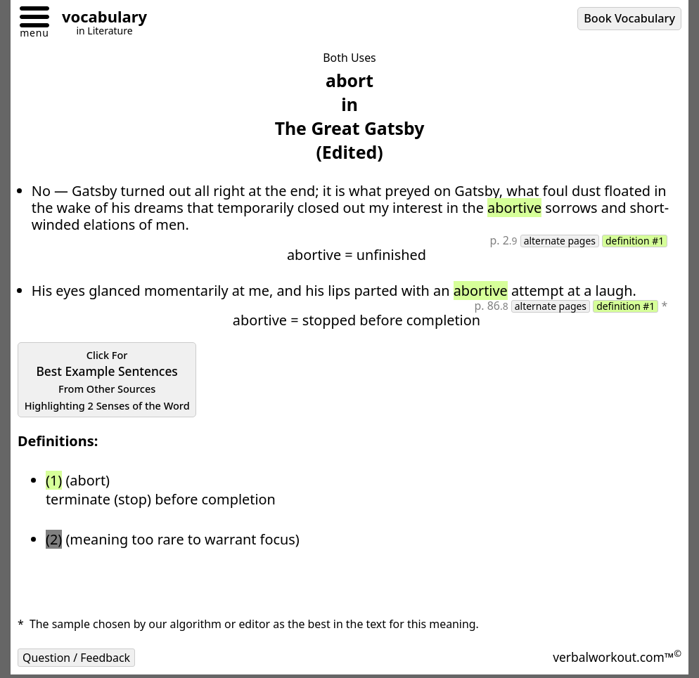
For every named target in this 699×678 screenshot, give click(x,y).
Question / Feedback (76, 657)
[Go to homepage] (99, 18)
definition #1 (634, 241)
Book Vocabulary (629, 18)
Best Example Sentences (107, 380)
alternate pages (560, 241)
